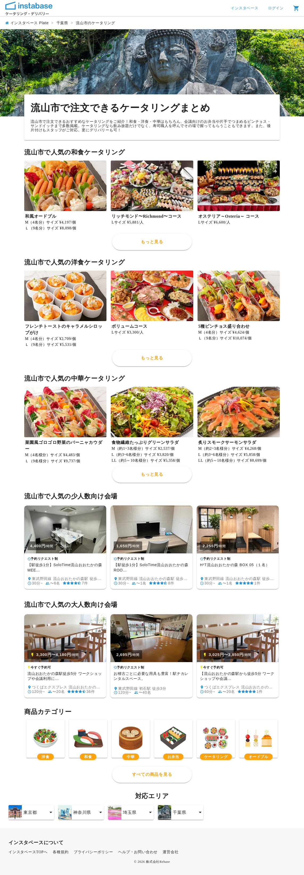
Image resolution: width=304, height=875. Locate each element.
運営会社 (170, 852)
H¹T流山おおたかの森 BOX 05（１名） (235, 565)
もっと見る (152, 241)
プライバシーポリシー (93, 852)
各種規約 (60, 852)
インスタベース (244, 8)
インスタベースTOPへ (28, 852)
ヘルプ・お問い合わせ (138, 852)
